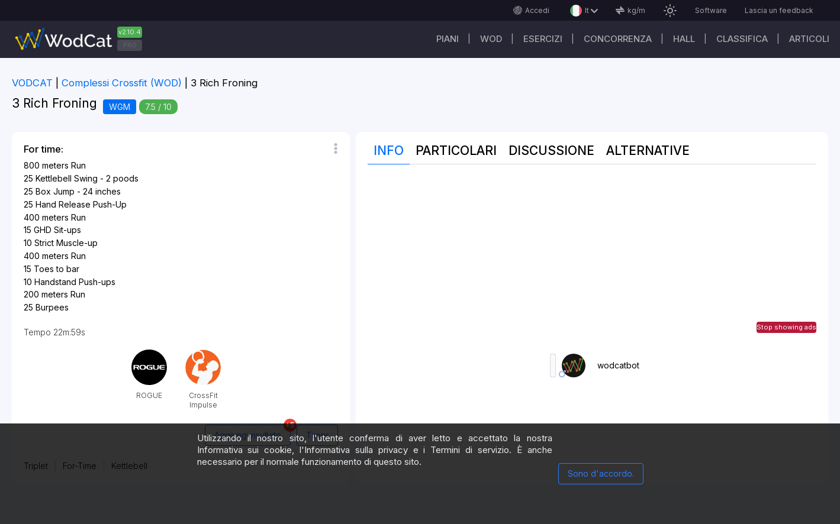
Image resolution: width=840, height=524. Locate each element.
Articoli (809, 38)
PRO (130, 45)
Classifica (742, 38)
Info (389, 150)
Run (78, 165)
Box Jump (55, 191)
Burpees (52, 307)
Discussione (551, 150)
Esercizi (542, 38)
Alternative (648, 150)
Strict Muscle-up (66, 243)
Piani (447, 38)
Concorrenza (618, 38)
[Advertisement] (592, 259)
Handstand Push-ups (74, 282)
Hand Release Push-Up (81, 204)
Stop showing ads (786, 327)
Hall (684, 38)
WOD (491, 38)
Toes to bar (56, 269)
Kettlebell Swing (67, 178)
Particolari (456, 150)
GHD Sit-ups (57, 230)
